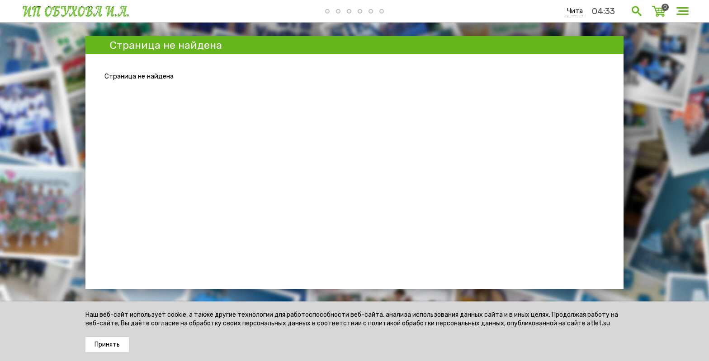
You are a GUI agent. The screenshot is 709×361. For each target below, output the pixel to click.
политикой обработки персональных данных (436, 323)
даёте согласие (155, 323)
